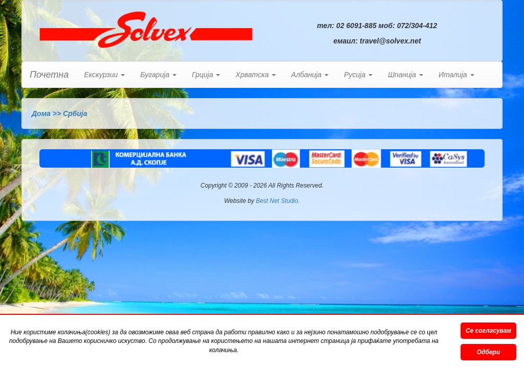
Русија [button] (358, 75)
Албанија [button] (310, 75)
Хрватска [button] (255, 75)
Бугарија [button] (158, 75)
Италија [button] (456, 75)
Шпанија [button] (405, 75)
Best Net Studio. (278, 200)
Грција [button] (206, 75)
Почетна (49, 75)
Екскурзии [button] (104, 75)
